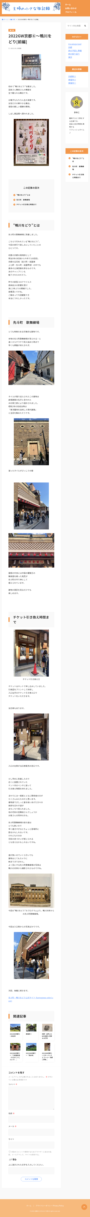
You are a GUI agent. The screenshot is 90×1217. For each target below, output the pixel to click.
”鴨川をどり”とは (23, 195)
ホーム (68, 4)
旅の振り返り (74, 53)
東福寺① (72, 83)
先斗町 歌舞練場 (23, 200)
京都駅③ (72, 76)
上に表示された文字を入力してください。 (26, 1164)
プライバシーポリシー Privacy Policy (50, 1205)
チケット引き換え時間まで (26, 204)
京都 (70, 47)
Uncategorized (74, 44)
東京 (70, 57)
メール (12, 1126)
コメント (12, 1084)
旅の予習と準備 (75, 50)
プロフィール (71, 12)
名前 (11, 1113)
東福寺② (72, 79)
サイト (11, 1139)
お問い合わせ (71, 8)
